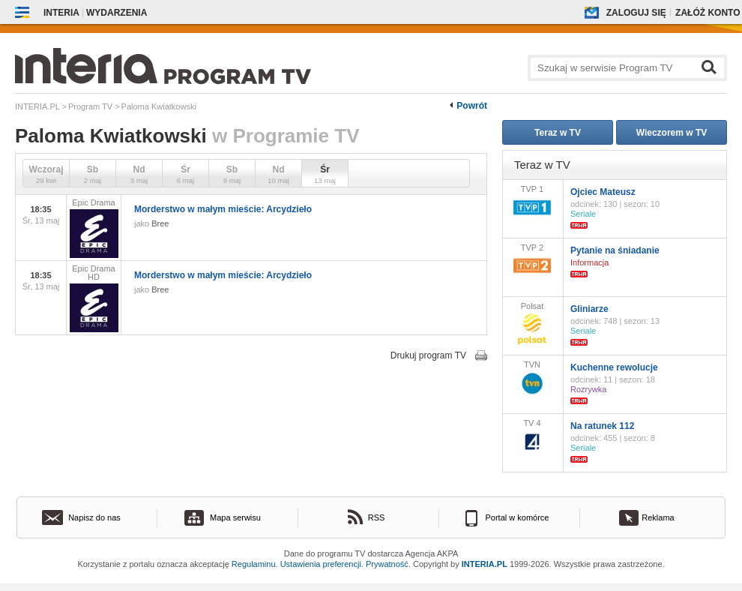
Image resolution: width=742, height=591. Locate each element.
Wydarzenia (116, 13)
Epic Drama (94, 228)
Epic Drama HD (94, 298)
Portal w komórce (517, 517)
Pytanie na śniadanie (615, 250)
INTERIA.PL (484, 564)
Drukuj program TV (428, 355)
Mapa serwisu (235, 517)
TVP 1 (532, 202)
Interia (61, 13)
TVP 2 (532, 261)
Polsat (532, 325)
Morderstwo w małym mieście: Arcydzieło (223, 209)
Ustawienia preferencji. (322, 564)
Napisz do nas (94, 517)
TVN (532, 379)
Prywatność (387, 564)
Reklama (658, 517)
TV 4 (532, 437)
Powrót (471, 105)
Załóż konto (707, 13)
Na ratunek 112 (602, 426)
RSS (376, 517)
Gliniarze (589, 309)
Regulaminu (254, 564)
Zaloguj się (636, 13)
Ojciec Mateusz (603, 192)
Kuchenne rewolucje (614, 367)
